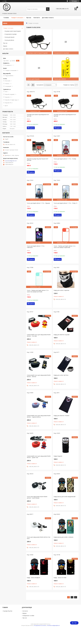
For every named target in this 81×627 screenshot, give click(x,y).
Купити (31, 128)
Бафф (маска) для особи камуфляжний (64, 496)
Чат (74, 623)
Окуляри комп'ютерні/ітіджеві (13, 31)
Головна (6, 17)
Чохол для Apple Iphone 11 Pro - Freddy (65, 158)
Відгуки (5, 46)
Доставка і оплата (48, 17)
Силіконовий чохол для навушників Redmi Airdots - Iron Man (39, 335)
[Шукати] (47, 9)
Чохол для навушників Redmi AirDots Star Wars (38, 537)
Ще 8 (6, 105)
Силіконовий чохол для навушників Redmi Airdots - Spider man (39, 456)
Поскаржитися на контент (40, 625)
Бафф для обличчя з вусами (61, 334)
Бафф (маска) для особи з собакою (63, 537)
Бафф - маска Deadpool (33, 577)
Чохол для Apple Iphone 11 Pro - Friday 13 (65, 203)
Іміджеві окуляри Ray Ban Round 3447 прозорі (37, 159)
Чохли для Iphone (9, 40)
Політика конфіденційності (53, 625)
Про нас (28, 17)
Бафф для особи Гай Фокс (61, 375)
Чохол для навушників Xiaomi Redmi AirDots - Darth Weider (37, 497)
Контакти (37, 17)
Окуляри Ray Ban (7, 611)
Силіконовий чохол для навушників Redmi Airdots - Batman (39, 375)
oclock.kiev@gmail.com (11, 160)
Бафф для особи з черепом (61, 290)
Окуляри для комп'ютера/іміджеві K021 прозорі (38, 115)
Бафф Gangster (58, 456)
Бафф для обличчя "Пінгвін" (61, 415)
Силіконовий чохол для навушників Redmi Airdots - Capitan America (39, 416)
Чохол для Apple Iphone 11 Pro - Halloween (36, 246)
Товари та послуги (17, 17)
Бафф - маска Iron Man (60, 577)
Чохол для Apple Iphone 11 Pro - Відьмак (38, 203)
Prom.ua (48, 624)
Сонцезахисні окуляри (11, 34)
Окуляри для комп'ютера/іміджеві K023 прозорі (65, 115)
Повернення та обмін (28, 615)
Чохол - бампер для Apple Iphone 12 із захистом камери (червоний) (64, 246)
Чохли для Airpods (9, 37)
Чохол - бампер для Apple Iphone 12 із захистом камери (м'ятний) (37, 291)
